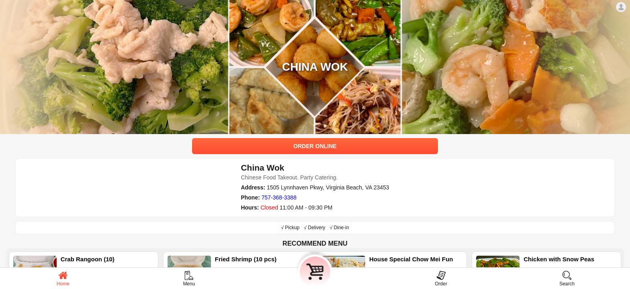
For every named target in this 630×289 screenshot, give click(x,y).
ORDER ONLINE (314, 146)
